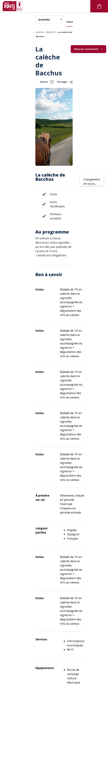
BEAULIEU (50, 32)
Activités (40, 32)
